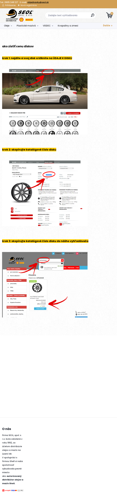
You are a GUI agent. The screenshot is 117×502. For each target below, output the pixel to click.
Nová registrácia (29, 5)
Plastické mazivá (26, 25)
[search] (92, 16)
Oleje (6, 25)
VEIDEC (47, 25)
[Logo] (19, 15)
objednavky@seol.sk (38, 2)
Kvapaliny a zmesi (68, 25)
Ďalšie (106, 25)
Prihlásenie (10, 5)
